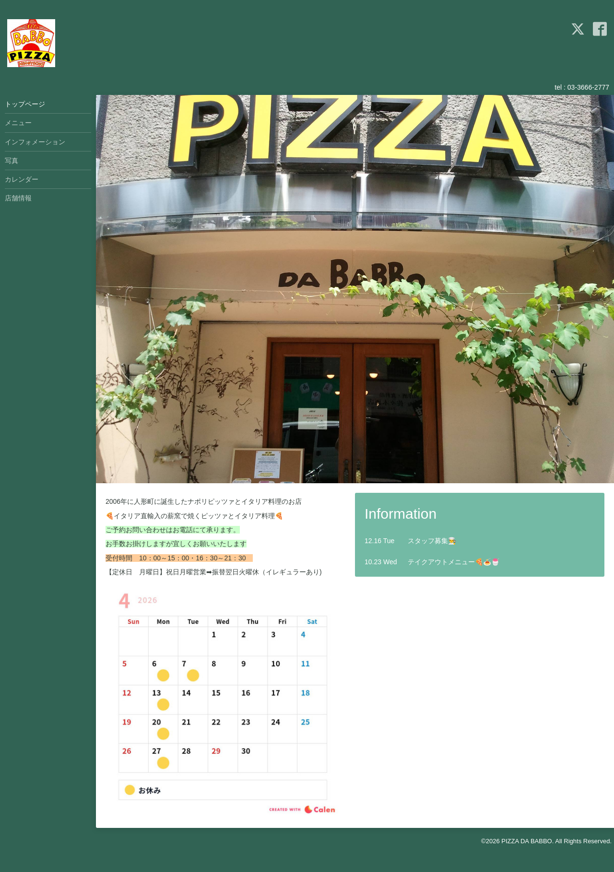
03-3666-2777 (588, 87)
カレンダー (21, 179)
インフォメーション (35, 142)
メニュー (18, 123)
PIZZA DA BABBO (526, 841)
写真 (11, 160)
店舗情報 (18, 198)
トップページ (25, 104)
